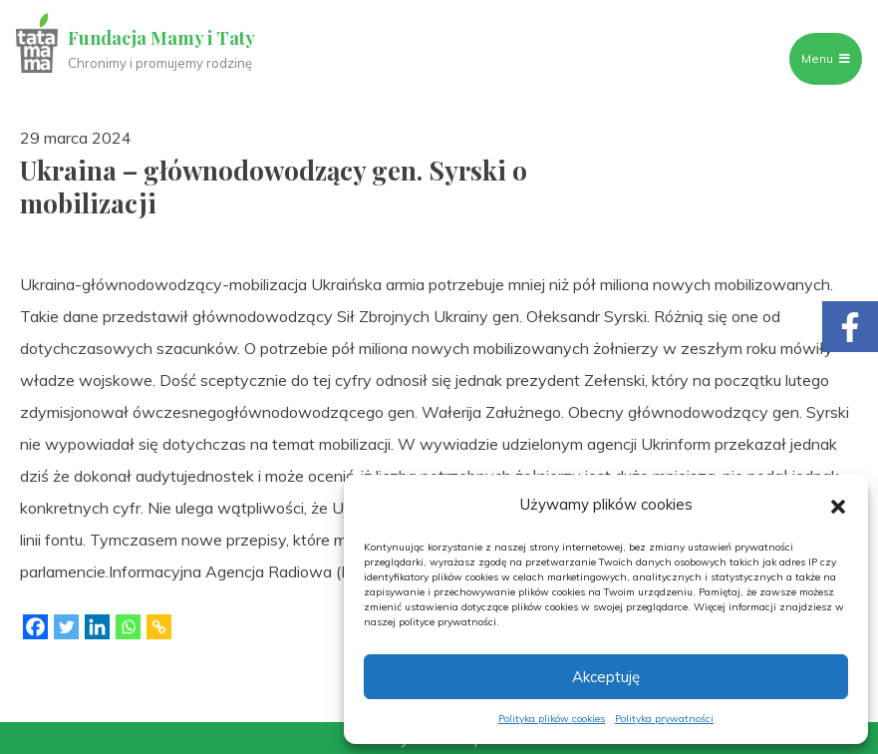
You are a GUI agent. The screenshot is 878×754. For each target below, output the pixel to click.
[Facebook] (35, 626)
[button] (838, 505)
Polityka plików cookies (551, 718)
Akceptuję (606, 676)
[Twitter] (66, 626)
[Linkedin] (97, 626)
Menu (825, 58)
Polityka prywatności (664, 718)
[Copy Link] (159, 626)
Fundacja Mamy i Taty (161, 38)
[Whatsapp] (128, 626)
